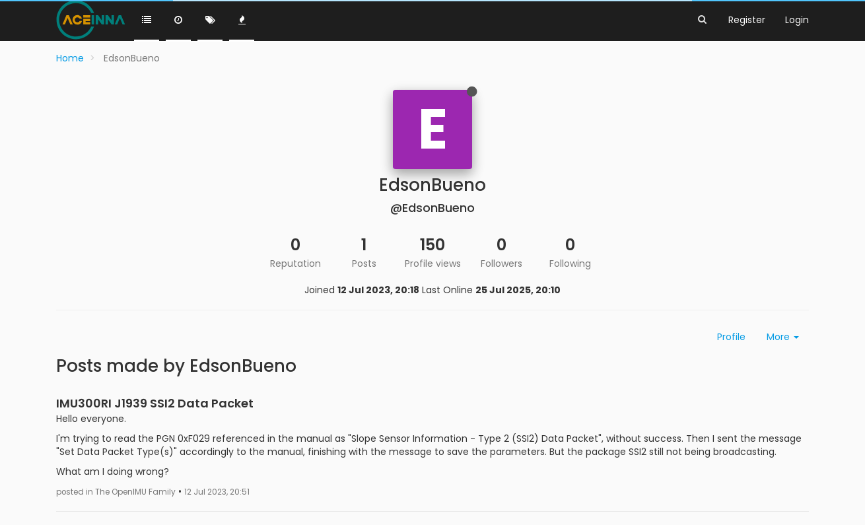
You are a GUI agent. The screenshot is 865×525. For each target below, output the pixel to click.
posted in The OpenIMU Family (116, 492)
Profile (731, 336)
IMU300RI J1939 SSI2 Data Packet (155, 403)
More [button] (783, 336)
